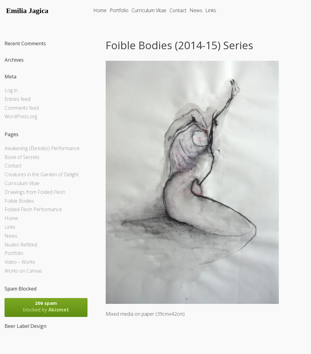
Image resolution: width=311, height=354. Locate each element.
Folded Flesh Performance (33, 209)
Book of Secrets (22, 157)
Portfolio (119, 10)
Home (100, 10)
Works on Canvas (23, 270)
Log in (11, 90)
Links (210, 10)
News (196, 10)
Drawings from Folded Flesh (35, 192)
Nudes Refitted (21, 244)
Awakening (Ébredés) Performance (42, 148)
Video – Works (20, 262)
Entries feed (17, 99)
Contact (177, 10)
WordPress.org (21, 116)
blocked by (46, 306)
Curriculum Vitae (149, 10)
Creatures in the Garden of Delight (42, 174)
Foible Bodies (19, 201)
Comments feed (22, 108)
